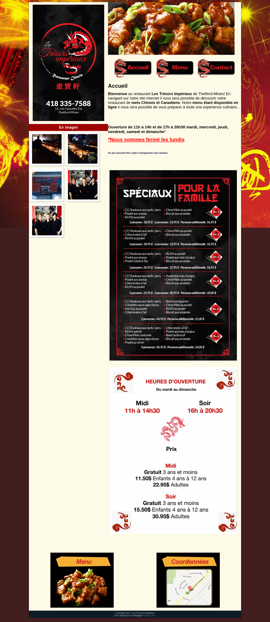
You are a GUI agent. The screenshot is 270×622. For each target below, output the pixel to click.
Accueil (118, 86)
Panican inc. (149, 615)
